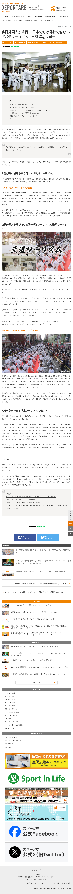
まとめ (12, 119)
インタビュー (9, 747)
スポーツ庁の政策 (10, 693)
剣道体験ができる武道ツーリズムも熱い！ (23, 116)
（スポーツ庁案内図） (47, 876)
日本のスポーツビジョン (18, 16)
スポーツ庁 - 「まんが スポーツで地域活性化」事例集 (23, 502)
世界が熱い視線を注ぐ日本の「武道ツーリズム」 (26, 104)
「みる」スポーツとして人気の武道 (23, 107)
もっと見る (37, 682)
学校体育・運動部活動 (11, 699)
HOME (6, 16)
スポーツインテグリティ (12, 722)
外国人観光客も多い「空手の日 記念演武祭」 (26, 113)
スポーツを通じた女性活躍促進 (14, 725)
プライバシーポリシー (43, 883)
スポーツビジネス (48, 42)
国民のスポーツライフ (11, 702)
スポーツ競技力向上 (11, 706)
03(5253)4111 (42, 879)
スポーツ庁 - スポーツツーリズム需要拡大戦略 (21, 499)
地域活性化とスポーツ (34, 42)
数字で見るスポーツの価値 (35, 16)
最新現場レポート (50, 16)
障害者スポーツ (9, 728)
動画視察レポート (20, 42)
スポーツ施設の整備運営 (12, 712)
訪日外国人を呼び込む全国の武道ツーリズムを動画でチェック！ (31, 110)
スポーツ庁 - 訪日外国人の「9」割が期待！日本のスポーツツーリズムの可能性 (31, 497)
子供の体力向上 (63, 16)
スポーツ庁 (36, 870)
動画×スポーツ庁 (7, 42)
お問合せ (29, 883)
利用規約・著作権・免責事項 (62, 883)
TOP (2, 20)
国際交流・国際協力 (11, 709)
